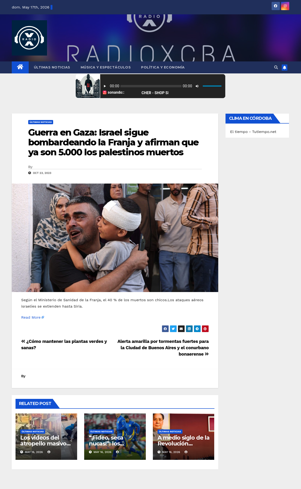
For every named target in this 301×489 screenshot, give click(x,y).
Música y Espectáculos (106, 67)
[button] (276, 67)
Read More (31, 317)
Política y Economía (163, 67)
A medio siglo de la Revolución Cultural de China (184, 443)
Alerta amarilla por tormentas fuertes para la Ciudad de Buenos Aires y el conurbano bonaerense (163, 348)
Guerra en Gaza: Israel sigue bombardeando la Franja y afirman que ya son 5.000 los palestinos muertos (113, 142)
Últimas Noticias (52, 67)
